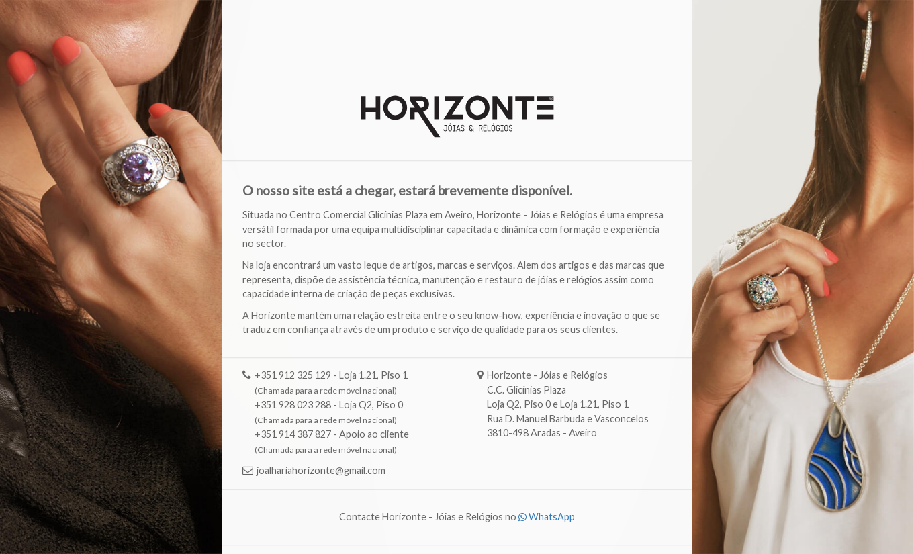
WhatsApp (546, 517)
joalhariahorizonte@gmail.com (321, 471)
